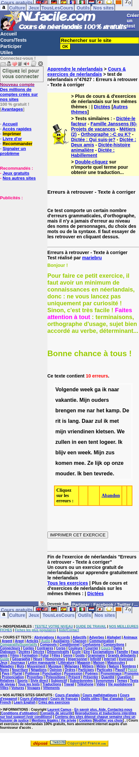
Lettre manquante (42, 662)
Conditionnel (70, 644)
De (126, 410)
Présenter (90, 677)
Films (14, 655)
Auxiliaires (61, 641)
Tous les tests (29, 684)
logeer (107, 442)
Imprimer (12, 133)
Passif (120, 670)
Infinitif (95, 659)
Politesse (32, 673)
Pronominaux (111, 673)
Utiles (6, 52)
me (81, 410)
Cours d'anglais (67, 695)
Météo (101, 666)
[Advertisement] (20, 233)
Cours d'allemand (34, 699)
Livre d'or (12, 138)
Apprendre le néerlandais (75, 69)
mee (79, 463)
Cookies (85, 720)
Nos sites (103, 8)
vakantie (65, 400)
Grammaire (96, 655)
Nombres (129, 666)
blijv (60, 452)
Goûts (80, 655)
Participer (11, 46)
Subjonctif (59, 680)
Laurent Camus (59, 709)
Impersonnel (77, 659)
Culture (17, 8)
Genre (67, 655)
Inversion (126, 659)
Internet (110, 659)
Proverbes (35, 677)
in (74, 442)
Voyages (33, 688)
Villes (4, 688)
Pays (6, 673)
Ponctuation (52, 673)
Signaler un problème (13, 151)
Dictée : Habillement (93, 152)
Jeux (34, 8)
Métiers (88, 666)
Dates (117, 648)
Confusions (91, 644)
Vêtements (51, 688)
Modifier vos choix (108, 720)
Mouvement (36, 666)
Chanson (79, 641)
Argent (7, 641)
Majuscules (116, 662)
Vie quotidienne (120, 684)
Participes (86, 670)
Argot (19, 641)
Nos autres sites (19, 178)
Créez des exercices (54, 702)
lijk (98, 463)
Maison (98, 662)
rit (58, 421)
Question (124, 677)
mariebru (92, 257)
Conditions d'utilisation (19, 713)
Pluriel (17, 673)
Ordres (70, 670)
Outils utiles (90, 699)
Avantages (12, 109)
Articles (32, 641)
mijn (60, 431)
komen (63, 463)
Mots (20, 666)
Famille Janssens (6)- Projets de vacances (104, 126)
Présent (74, 677)
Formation (30, 655)
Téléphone (85, 684)
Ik (120, 442)
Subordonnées (81, 680)
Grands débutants (122, 655)
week (86, 389)
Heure (37, 659)
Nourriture (20, 670)
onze (118, 463)
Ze (90, 463)
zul (98, 421)
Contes (28, 648)
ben (87, 473)
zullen (62, 442)
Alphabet (114, 637)
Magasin (84, 662)
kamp (113, 410)
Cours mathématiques (100, 695)
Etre (87, 652)
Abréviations (44, 637)
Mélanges (71, 666)
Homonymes (55, 659)
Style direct (39, 680)
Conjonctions (113, 644)
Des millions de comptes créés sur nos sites (19, 92)
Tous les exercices (67, 583)
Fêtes (56, 655)
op (107, 463)
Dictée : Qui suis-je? (93, 139)
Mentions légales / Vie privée (54, 720)
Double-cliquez (91, 161)
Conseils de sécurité (57, 713)
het (100, 410)
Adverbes (96, 637)
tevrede (103, 473)
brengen (65, 410)
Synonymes (105, 680)
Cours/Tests (13, 40)
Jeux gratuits (16, 173)
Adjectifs (79, 637)
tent (93, 442)
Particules (105, 670)
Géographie (21, 659)
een (82, 442)
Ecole (76, 652)
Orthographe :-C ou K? (106, 134)
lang (73, 421)
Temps (122, 680)
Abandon (110, 495)
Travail (69, 684)
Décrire (38, 652)
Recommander (17, 143)
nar (91, 410)
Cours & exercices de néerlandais (86, 71)
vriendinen (81, 431)
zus (110, 452)
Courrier (91, 648)
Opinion (55, 670)
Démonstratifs (58, 652)
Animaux (130, 637)
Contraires (45, 648)
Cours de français (64, 699)
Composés (48, 644)
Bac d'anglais (113, 699)
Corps (61, 648)
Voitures (17, 688)
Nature (114, 666)
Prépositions (55, 677)
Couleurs (75, 648)
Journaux (17, 662)
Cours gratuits (17, 609)
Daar (88, 421)
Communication (101, 641)
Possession (73, 673)
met (114, 421)
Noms (4, 670)
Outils (83, 8)
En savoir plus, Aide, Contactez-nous (103, 709)
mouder (64, 473)
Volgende (67, 389)
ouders (100, 400)
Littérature (66, 662)
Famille (122, 652)
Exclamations (103, 652)
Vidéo (100, 684)
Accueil (8, 33)
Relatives (7, 680)
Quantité (108, 677)
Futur (45, 655)
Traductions (51, 684)
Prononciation (13, 677)
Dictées (102, 106)
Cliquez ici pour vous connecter (20, 73)
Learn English (25, 702)
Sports (22, 680)
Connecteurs (10, 648)
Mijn (84, 400)
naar (113, 389)
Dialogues (8, 652)
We (121, 431)
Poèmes (91, 673)
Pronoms (132, 673)
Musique (55, 666)
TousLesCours (57, 8)
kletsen (105, 431)
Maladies (7, 666)
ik (104, 389)
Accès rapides (16, 128)
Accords (63, 637)
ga (98, 389)
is (64, 421)
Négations (38, 670)
